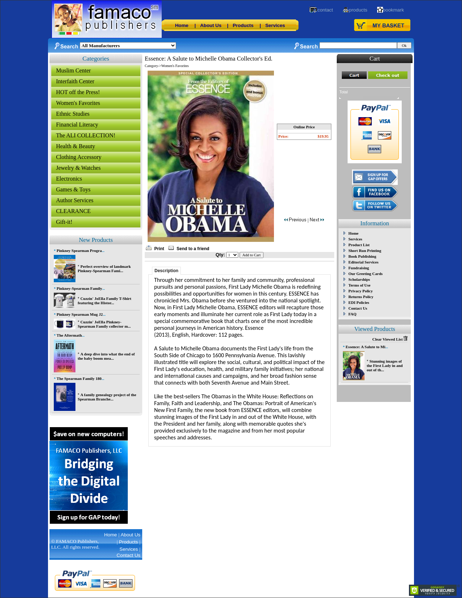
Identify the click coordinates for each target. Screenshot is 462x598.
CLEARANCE (73, 211)
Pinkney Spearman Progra (79, 250)
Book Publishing (362, 256)
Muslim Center (73, 70)
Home (181, 25)
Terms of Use (359, 285)
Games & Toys (73, 189)
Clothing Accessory (78, 157)
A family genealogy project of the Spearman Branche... (107, 397)
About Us (210, 25)
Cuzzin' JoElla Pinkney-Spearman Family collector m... (104, 324)
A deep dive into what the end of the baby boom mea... (106, 356)
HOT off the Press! (78, 92)
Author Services (74, 200)
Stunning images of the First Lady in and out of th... (385, 365)
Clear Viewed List (389, 339)
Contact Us (357, 308)
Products (243, 25)
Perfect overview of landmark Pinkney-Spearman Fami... (104, 268)
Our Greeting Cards (365, 273)
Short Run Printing (364, 250)
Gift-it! (64, 222)
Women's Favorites (78, 103)
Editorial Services (363, 262)
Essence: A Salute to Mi (365, 347)
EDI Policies (358, 302)
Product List (359, 245)
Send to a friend (192, 248)
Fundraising (358, 268)
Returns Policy (360, 296)
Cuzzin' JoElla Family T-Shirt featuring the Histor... (104, 300)
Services (275, 25)
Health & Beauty (75, 146)
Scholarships (359, 279)
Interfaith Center (75, 81)
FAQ (352, 314)
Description (166, 270)
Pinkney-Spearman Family (79, 288)
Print (159, 248)
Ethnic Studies (73, 114)
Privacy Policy (360, 291)
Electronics (69, 179)
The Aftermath (69, 335)
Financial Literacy (77, 124)
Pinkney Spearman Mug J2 (80, 314)
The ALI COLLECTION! (85, 135)
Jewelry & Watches (78, 168)
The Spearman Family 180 (79, 378)
